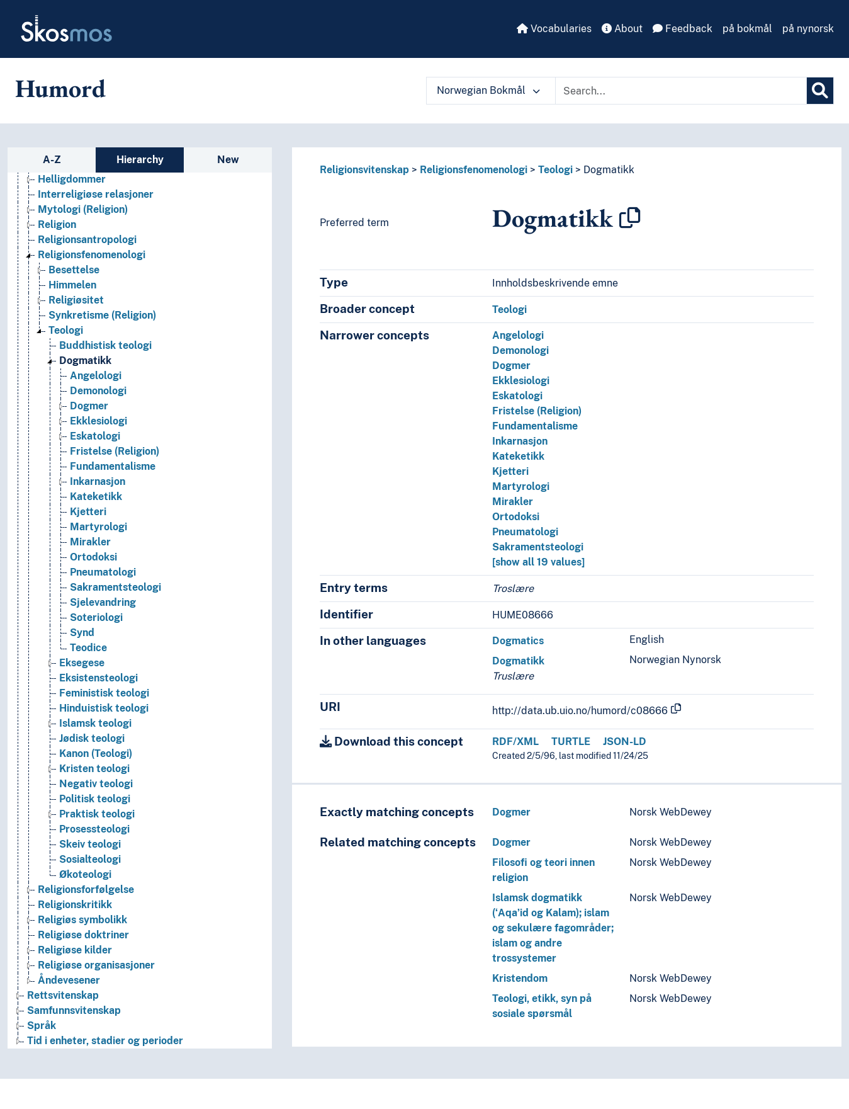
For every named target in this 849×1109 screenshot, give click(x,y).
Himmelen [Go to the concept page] (72, 285)
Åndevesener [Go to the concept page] (69, 980)
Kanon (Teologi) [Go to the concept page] (95, 753)
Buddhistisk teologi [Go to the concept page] (105, 345)
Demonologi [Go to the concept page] (98, 391)
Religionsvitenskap (364, 170)
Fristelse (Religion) (537, 411)
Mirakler (512, 502)
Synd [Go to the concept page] (82, 633)
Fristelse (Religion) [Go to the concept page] (114, 451)
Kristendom (520, 978)
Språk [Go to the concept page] (41, 1026)
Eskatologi (517, 396)
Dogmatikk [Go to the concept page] (85, 361)
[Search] (820, 91)
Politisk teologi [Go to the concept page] (94, 799)
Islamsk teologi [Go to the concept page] (95, 723)
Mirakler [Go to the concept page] (90, 542)
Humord (60, 88)
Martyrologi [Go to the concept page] (98, 527)
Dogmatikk (608, 170)
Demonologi (520, 350)
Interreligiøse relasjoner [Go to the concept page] (96, 194)
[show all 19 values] (538, 562)
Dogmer (511, 366)
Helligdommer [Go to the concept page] (72, 179)
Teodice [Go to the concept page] (88, 648)
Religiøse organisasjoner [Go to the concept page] (96, 965)
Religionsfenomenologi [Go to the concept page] (91, 255)
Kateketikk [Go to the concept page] (96, 497)
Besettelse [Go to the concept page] (73, 270)
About (622, 29)
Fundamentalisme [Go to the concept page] (112, 466)
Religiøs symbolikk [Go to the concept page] (82, 920)
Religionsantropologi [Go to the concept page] (87, 240)
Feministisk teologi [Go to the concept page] (104, 693)
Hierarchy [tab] (140, 160)
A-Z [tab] (52, 160)
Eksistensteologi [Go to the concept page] (98, 678)
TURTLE (570, 742)
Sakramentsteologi (537, 547)
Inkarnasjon (520, 441)
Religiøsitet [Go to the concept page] (76, 300)
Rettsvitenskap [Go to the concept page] (63, 995)
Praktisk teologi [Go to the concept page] (97, 814)
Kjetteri (510, 471)
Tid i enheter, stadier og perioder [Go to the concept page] (105, 1041)
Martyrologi (520, 486)
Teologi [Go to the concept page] (65, 330)
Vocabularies (554, 29)
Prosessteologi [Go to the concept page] (94, 829)
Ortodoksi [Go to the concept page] (93, 557)
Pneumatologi (525, 532)
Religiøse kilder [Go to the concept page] (75, 950)
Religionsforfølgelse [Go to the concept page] (86, 890)
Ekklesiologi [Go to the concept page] (98, 421)
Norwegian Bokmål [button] (488, 90)
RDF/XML (515, 742)
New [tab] (228, 160)
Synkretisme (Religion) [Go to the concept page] (102, 315)
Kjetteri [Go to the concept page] (88, 512)
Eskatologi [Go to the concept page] (95, 436)
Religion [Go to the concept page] (57, 224)
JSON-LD (624, 742)
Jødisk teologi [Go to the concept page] (92, 738)
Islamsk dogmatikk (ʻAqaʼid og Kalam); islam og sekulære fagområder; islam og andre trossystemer (553, 928)
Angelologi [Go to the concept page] (95, 376)
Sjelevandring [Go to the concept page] (103, 602)
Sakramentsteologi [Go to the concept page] (115, 587)
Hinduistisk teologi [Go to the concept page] (104, 708)
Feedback (682, 29)
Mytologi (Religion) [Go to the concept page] (83, 209)
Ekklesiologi (520, 381)
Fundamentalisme (535, 426)
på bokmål (747, 29)
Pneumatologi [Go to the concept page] (103, 572)
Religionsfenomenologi (473, 170)
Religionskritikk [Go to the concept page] (75, 905)
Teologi (555, 170)
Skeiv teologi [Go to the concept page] (90, 844)
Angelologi (518, 335)
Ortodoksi (515, 517)
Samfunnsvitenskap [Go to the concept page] (74, 1010)
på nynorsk (808, 29)
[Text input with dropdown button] (681, 91)
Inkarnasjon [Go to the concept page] (97, 481)
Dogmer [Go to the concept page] (89, 406)
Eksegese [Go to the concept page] (81, 663)
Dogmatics (518, 641)
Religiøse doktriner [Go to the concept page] (83, 935)
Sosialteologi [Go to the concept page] (90, 859)
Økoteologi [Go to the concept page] (85, 874)
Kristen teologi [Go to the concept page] (94, 769)
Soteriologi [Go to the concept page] (96, 617)
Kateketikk (518, 456)
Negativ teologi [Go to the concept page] (96, 784)
